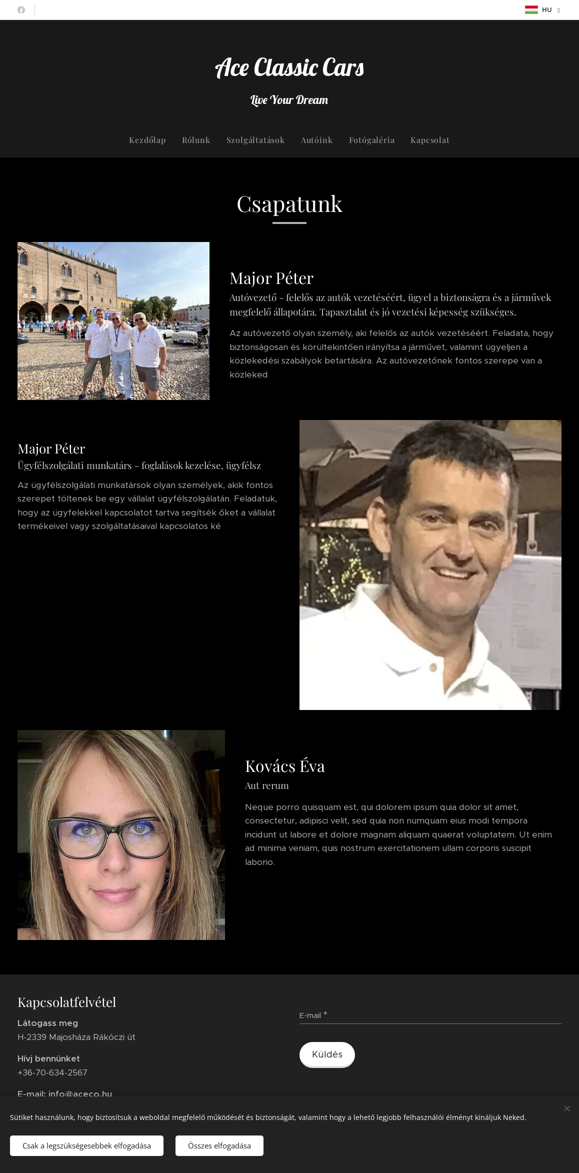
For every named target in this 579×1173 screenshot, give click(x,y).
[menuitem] (151, 140)
